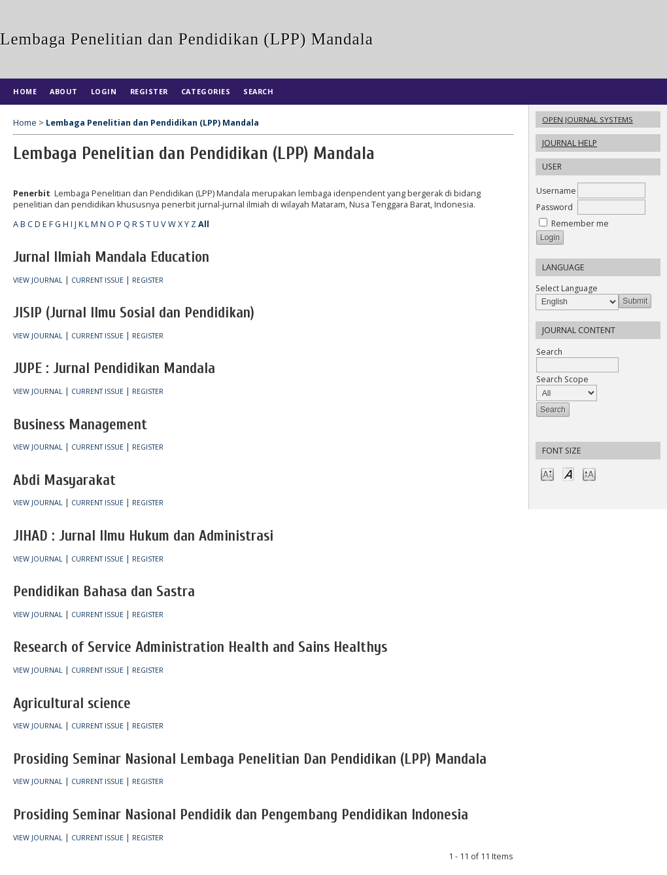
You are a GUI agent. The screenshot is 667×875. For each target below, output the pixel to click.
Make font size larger (589, 473)
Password (554, 207)
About (64, 91)
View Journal (38, 280)
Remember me (580, 223)
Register (149, 91)
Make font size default (568, 473)
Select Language (567, 288)
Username (556, 190)
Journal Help (569, 143)
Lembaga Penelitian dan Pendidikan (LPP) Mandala (152, 122)
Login (104, 91)
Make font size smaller (547, 473)
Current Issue (97, 280)
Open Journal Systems (587, 119)
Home (25, 91)
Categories (205, 91)
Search (258, 91)
